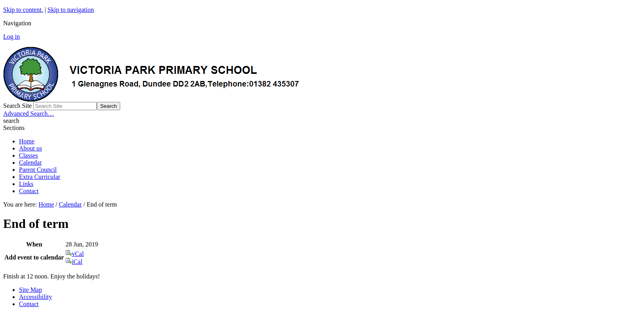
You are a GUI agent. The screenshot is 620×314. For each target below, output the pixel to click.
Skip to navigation (70, 9)
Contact (29, 191)
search (11, 120)
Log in (11, 36)
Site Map (30, 289)
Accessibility (35, 296)
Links (26, 184)
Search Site (17, 105)
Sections (14, 127)
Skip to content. (23, 9)
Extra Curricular (39, 176)
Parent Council (38, 169)
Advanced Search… (28, 113)
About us (30, 148)
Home (26, 141)
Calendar (30, 162)
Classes (28, 155)
